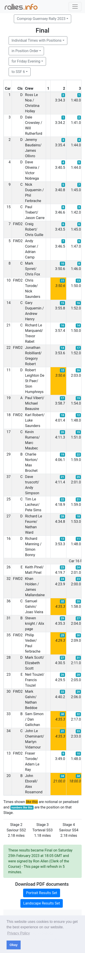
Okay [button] (13, 945)
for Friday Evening (26, 61)
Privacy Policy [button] (18, 933)
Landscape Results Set (41, 903)
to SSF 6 (18, 72)
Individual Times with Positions (37, 40)
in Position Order (25, 51)
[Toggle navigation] (75, 6)
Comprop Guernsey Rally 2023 (41, 19)
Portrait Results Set (41, 893)
